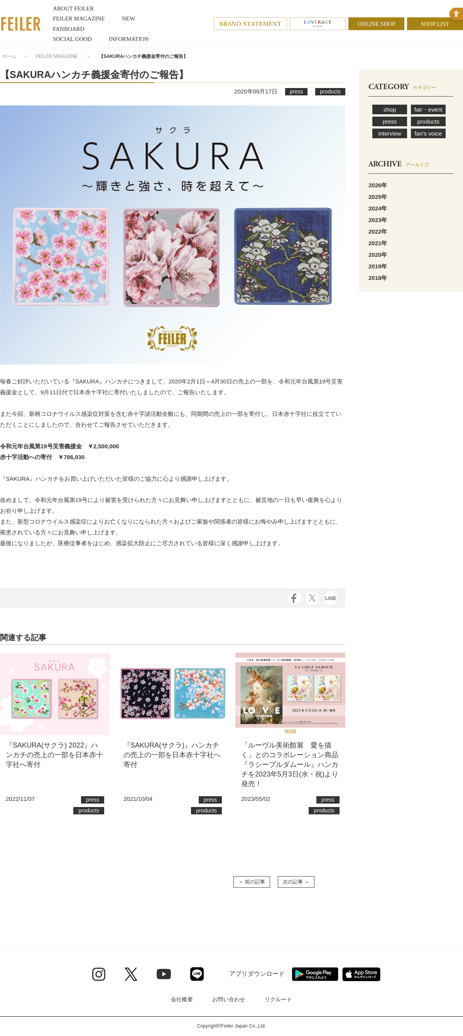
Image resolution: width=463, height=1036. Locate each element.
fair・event (428, 109)
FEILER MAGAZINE (57, 56)
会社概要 (182, 999)
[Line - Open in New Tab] (197, 974)
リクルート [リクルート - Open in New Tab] (278, 999)
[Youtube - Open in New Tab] (164, 973)
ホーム (9, 56)
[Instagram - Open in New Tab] (98, 974)
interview (389, 133)
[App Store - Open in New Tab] (361, 974)
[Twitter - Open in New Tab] (131, 974)
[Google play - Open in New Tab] (315, 974)
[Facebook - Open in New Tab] (294, 597)
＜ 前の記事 (251, 882)
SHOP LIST (435, 24)
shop (390, 109)
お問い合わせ (228, 999)
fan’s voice (428, 133)
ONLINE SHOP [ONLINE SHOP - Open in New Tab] (376, 24)
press (390, 121)
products (428, 121)
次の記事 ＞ (296, 882)
